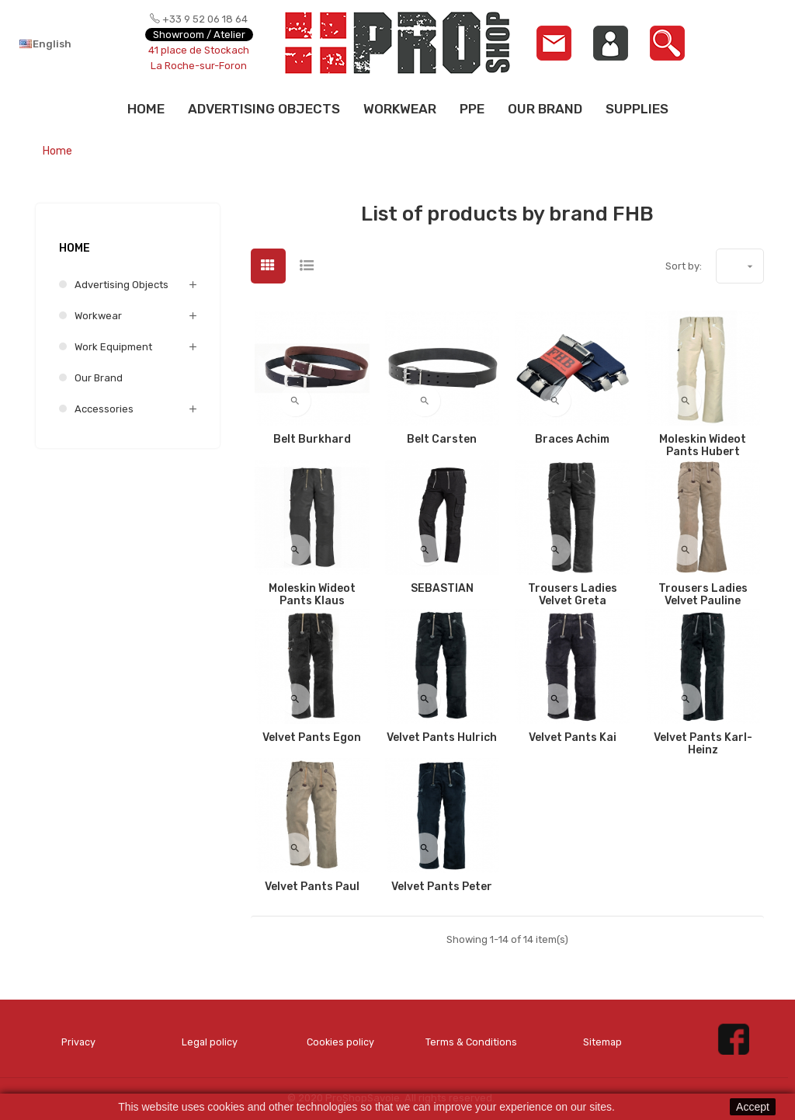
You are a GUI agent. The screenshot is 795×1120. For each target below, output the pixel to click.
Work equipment (113, 347)
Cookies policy (341, 1042)
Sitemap (602, 1042)
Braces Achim (572, 439)
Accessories (104, 409)
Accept (752, 1107)
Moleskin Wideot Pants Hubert (702, 445)
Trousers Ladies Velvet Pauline (703, 595)
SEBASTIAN (442, 589)
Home (74, 248)
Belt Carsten (442, 439)
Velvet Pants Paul (312, 887)
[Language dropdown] (67, 43)
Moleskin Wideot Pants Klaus (312, 595)
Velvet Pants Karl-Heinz (703, 744)
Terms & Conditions (472, 1042)
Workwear (98, 316)
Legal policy (209, 1042)
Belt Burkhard (312, 439)
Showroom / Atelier (199, 34)
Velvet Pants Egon (311, 738)
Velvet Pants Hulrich (442, 738)
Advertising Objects (121, 284)
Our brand (99, 378)
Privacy (78, 1042)
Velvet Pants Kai (572, 738)
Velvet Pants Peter (441, 887)
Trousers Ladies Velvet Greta (572, 595)
